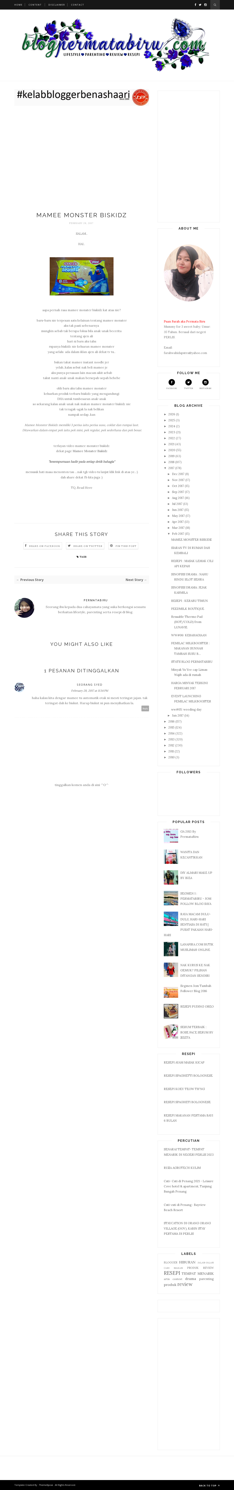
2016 (171, 721)
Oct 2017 (178, 486)
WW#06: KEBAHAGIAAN (189, 635)
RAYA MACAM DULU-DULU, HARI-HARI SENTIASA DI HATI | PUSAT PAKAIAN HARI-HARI (188, 924)
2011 (171, 751)
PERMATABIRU (96, 600)
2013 (171, 739)
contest (177, 1279)
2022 (172, 438)
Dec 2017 (178, 474)
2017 (171, 468)
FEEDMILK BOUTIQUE (187, 609)
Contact (77, 4)
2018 (171, 462)
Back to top (209, 1485)
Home (18, 4)
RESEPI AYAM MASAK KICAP (184, 1062)
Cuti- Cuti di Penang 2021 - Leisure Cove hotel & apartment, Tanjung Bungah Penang (188, 1186)
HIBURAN (187, 1262)
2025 (172, 420)
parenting (206, 1279)
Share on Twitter (87, 546)
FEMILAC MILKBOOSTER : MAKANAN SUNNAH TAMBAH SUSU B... (190, 648)
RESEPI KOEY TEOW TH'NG (184, 1089)
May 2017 (179, 516)
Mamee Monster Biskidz (90, 451)
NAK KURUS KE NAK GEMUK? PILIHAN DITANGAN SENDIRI (195, 970)
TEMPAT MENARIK (198, 1273)
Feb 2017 (178, 534)
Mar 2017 (178, 528)
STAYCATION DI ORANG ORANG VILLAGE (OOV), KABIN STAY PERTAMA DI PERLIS (187, 1228)
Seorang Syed (90, 684)
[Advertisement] (81, 159)
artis (167, 1279)
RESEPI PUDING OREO (197, 1006)
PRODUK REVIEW (200, 1268)
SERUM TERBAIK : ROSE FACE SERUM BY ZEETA (196, 1032)
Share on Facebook (44, 546)
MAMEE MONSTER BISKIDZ (191, 540)
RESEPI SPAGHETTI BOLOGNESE (188, 1075)
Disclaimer (56, 4)
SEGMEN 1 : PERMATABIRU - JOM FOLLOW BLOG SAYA (195, 899)
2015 (171, 727)
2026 (172, 414)
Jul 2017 (177, 504)
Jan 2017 (178, 715)
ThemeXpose (46, 1484)
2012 (171, 745)
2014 (171, 733)
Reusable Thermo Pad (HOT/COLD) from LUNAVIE (186, 622)
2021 (171, 444)
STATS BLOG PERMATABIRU (191, 662)
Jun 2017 (178, 510)
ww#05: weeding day (186, 709)
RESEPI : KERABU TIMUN (189, 601)
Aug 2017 (178, 498)
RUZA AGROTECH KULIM (182, 1168)
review (185, 1284)
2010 (171, 757)
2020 (172, 450)
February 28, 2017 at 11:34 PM (89, 690)
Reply (145, 708)
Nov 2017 (178, 480)
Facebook (171, 384)
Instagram (205, 384)
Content (35, 4)
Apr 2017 (178, 522)
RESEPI (172, 1273)
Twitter (188, 384)
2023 (172, 432)
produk (170, 1284)
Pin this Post (126, 546)
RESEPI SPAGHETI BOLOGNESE (187, 1102)
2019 (171, 456)
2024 (172, 426)
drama (190, 1278)
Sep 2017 (178, 492)
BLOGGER (170, 1262)
